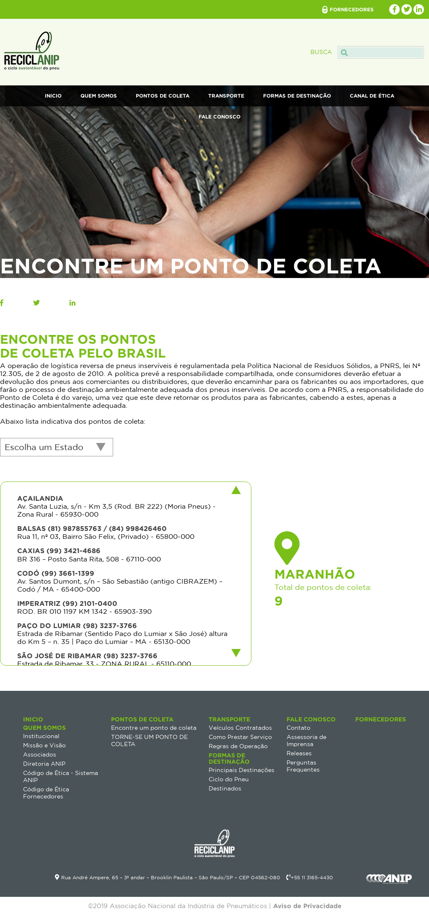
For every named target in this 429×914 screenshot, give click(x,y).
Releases (299, 753)
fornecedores (352, 9)
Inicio (53, 95)
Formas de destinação (297, 95)
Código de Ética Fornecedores (46, 793)
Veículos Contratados (240, 727)
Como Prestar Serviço (240, 737)
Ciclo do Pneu (229, 779)
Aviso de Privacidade (307, 905)
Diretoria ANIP (44, 763)
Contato (298, 727)
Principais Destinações (241, 770)
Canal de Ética (372, 95)
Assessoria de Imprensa (306, 740)
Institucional (41, 736)
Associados (39, 754)
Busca (367, 52)
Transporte (226, 95)
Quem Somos (98, 95)
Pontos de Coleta (162, 95)
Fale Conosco (219, 116)
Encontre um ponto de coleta (153, 727)
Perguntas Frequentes (303, 766)
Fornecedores (380, 719)
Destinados (225, 788)
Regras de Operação (238, 746)
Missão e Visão (44, 745)
